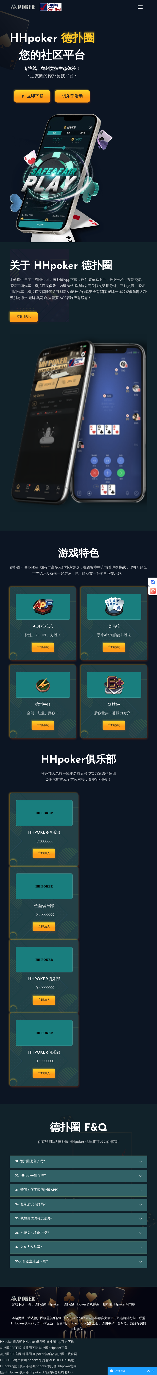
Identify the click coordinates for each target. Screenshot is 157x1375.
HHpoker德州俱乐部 (14, 1367)
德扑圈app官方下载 (61, 1345)
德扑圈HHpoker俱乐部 (39, 1356)
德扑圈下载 (30, 1351)
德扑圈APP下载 (11, 1351)
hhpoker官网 (68, 1367)
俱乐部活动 (73, 96)
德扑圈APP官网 (11, 1356)
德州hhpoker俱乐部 (44, 1367)
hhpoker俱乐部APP (42, 1361)
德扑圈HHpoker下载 (53, 1351)
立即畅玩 (24, 316)
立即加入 (44, 855)
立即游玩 (43, 647)
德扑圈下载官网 (67, 1356)
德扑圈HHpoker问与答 (119, 1308)
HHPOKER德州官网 (13, 1361)
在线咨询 (120, 1371)
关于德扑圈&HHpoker (44, 1308)
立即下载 (31, 96)
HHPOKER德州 (67, 1361)
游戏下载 (18, 1308)
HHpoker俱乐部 (11, 1345)
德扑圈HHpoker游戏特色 (81, 1308)
